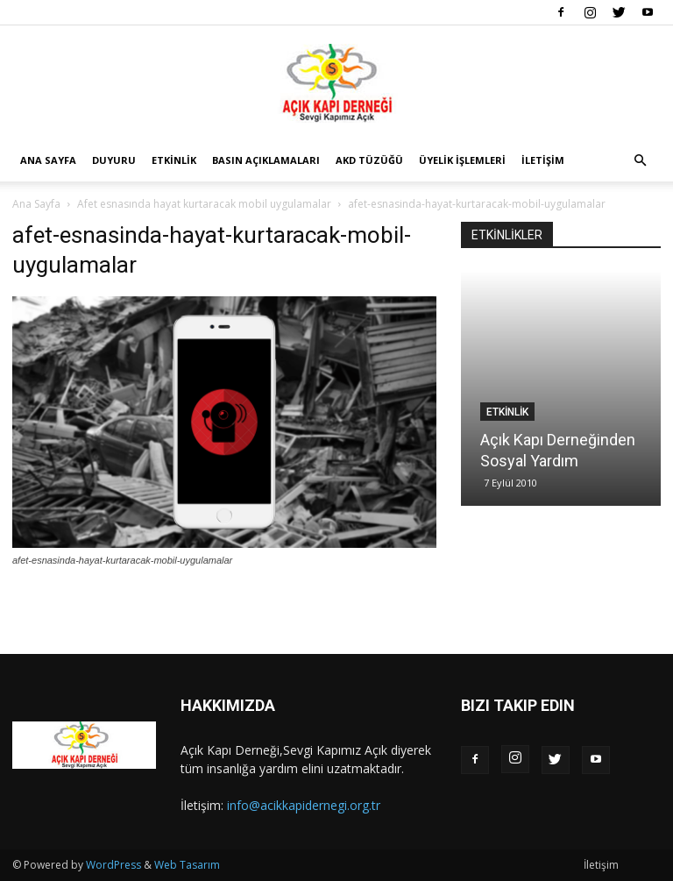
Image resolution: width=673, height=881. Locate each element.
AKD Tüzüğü (369, 160)
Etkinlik (174, 160)
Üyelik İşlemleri (462, 160)
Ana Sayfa (48, 160)
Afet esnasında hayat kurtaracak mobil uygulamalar (204, 203)
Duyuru (114, 160)
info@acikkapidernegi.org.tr (303, 805)
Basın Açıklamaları (266, 160)
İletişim (542, 160)
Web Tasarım (187, 864)
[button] (640, 161)
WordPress (113, 864)
